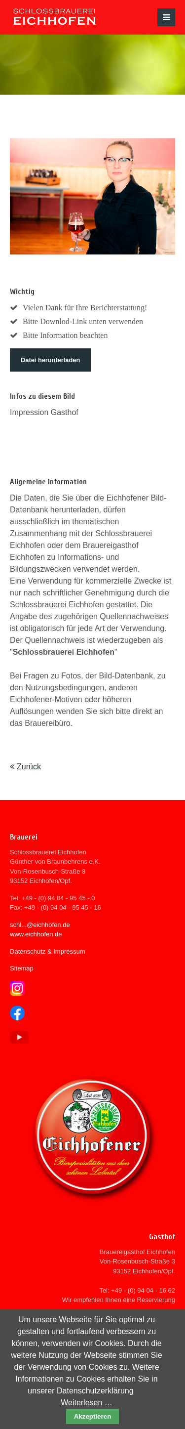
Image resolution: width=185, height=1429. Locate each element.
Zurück (29, 766)
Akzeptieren (92, 1416)
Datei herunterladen (50, 360)
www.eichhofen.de (36, 934)
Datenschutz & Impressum (47, 951)
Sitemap (22, 968)
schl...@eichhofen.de (40, 924)
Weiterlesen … (86, 1402)
